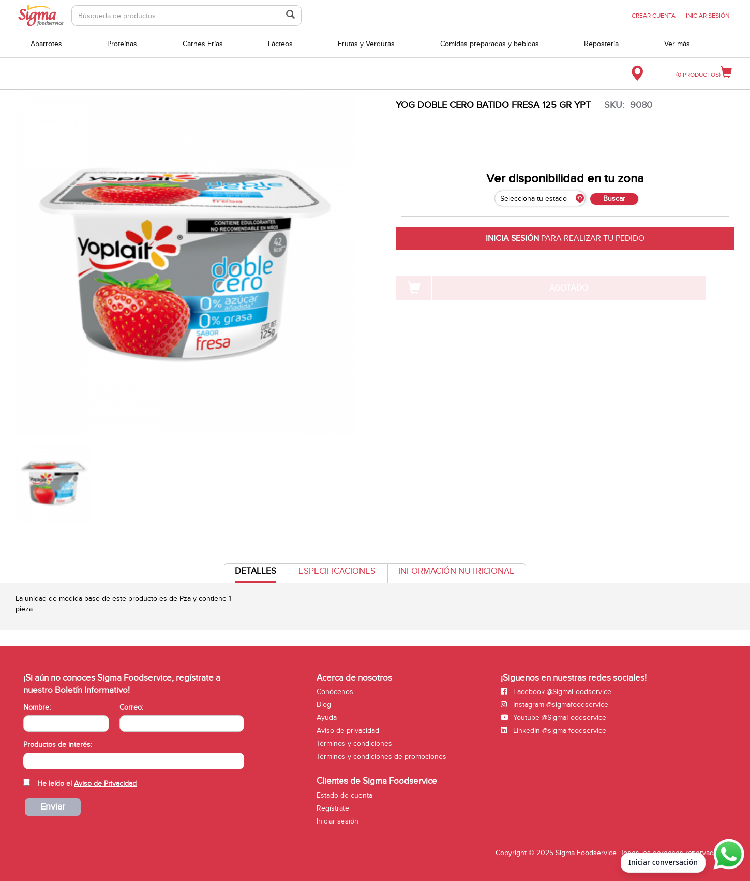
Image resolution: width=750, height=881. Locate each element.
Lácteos (280, 43)
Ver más (677, 43)
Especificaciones (337, 571)
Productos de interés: (57, 744)
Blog (324, 704)
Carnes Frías (203, 43)
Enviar (52, 806)
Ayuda (327, 717)
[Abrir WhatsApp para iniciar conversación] (727, 854)
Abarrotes (46, 43)
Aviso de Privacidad (105, 783)
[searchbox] (29, 759)
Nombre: (37, 707)
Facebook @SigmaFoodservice (556, 691)
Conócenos (335, 691)
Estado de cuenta (344, 795)
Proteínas (122, 43)
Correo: (131, 707)
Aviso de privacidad (348, 730)
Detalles (255, 574)
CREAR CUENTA (654, 15)
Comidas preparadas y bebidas (489, 43)
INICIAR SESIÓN (707, 15)
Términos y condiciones (354, 743)
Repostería (601, 43)
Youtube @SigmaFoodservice (553, 717)
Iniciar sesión (337, 821)
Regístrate (333, 808)
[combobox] (133, 761)
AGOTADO (568, 288)
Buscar (614, 198)
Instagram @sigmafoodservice (554, 704)
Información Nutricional (456, 571)
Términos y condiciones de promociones (381, 756)
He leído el (87, 783)
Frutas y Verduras (366, 43)
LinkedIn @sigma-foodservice (553, 730)
